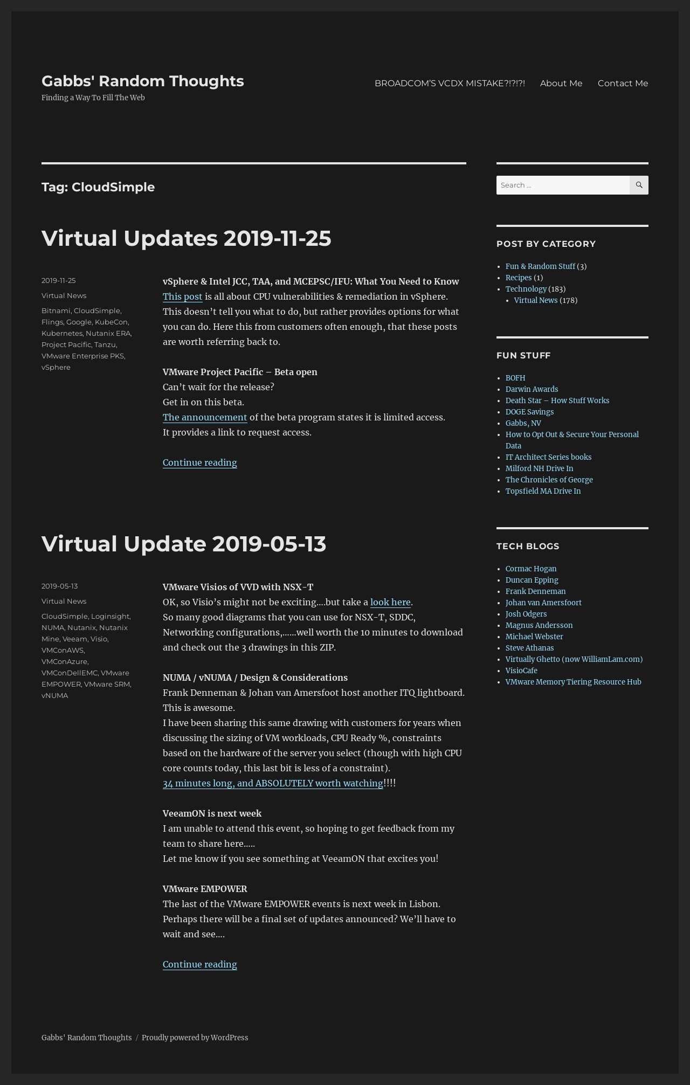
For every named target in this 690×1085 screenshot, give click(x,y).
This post (183, 296)
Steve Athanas (530, 648)
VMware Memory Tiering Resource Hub (573, 682)
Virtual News (64, 295)
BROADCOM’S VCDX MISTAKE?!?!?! (450, 83)
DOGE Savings (530, 412)
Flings (52, 321)
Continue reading (200, 462)
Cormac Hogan (531, 568)
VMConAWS (63, 650)
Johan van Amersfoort (544, 602)
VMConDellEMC (70, 672)
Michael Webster (534, 636)
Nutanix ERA (108, 333)
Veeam (75, 638)
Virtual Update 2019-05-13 (184, 543)
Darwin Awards (532, 389)
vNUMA (55, 695)
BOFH (516, 378)
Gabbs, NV (523, 423)
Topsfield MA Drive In (543, 491)
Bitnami (56, 310)
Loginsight (110, 616)
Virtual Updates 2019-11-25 (187, 238)
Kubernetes (62, 333)
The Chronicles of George (549, 480)
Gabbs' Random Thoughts (143, 81)
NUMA (53, 627)
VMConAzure (64, 661)
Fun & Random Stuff (540, 266)
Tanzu (105, 344)
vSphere (56, 367)
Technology (526, 289)
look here (390, 602)
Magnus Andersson (539, 625)
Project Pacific (66, 344)
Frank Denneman (536, 591)
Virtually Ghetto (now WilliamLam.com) (574, 659)
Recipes (519, 277)
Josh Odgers (526, 614)
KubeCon (111, 321)
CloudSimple (97, 310)
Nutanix (81, 627)
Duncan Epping (532, 580)
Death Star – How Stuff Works (558, 400)
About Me (561, 83)
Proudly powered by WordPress (195, 1037)
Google (79, 321)
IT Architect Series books (549, 457)
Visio (99, 638)
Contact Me (623, 83)
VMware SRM (107, 684)
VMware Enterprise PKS (83, 355)
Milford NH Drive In (540, 468)
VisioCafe (521, 670)
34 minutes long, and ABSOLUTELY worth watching (273, 783)
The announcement (205, 417)
